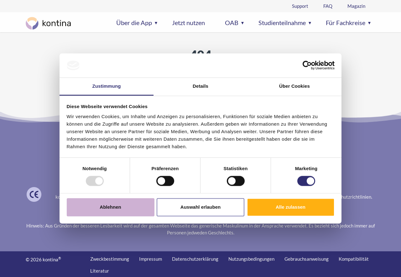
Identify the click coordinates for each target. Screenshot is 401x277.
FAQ (327, 6)
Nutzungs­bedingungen (251, 259)
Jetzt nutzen (188, 22)
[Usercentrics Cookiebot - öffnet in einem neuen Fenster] (307, 65)
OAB (231, 22)
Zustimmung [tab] (106, 86)
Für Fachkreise (345, 22)
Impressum (150, 259)
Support (300, 6)
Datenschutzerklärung (195, 259)
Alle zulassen (290, 207)
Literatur (99, 271)
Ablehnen (110, 207)
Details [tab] (200, 86)
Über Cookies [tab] (294, 86)
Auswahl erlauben (200, 207)
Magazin (356, 6)
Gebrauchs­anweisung (306, 259)
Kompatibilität (354, 259)
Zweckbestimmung (109, 259)
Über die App (134, 22)
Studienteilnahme (282, 22)
